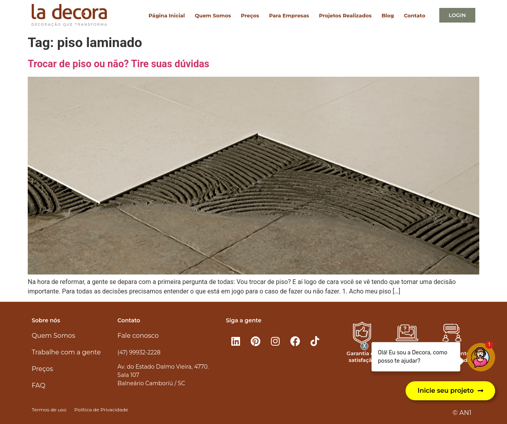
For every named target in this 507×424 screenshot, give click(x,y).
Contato (414, 15)
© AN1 (462, 412)
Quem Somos (213, 15)
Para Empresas (289, 15)
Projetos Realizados (345, 15)
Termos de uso (49, 410)
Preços (250, 15)
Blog (387, 15)
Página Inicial (167, 15)
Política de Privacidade (101, 410)
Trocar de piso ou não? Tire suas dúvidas (118, 64)
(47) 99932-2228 (139, 352)
